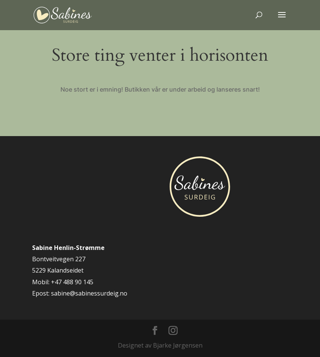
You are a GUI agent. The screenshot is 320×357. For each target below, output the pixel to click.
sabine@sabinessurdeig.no (89, 293)
